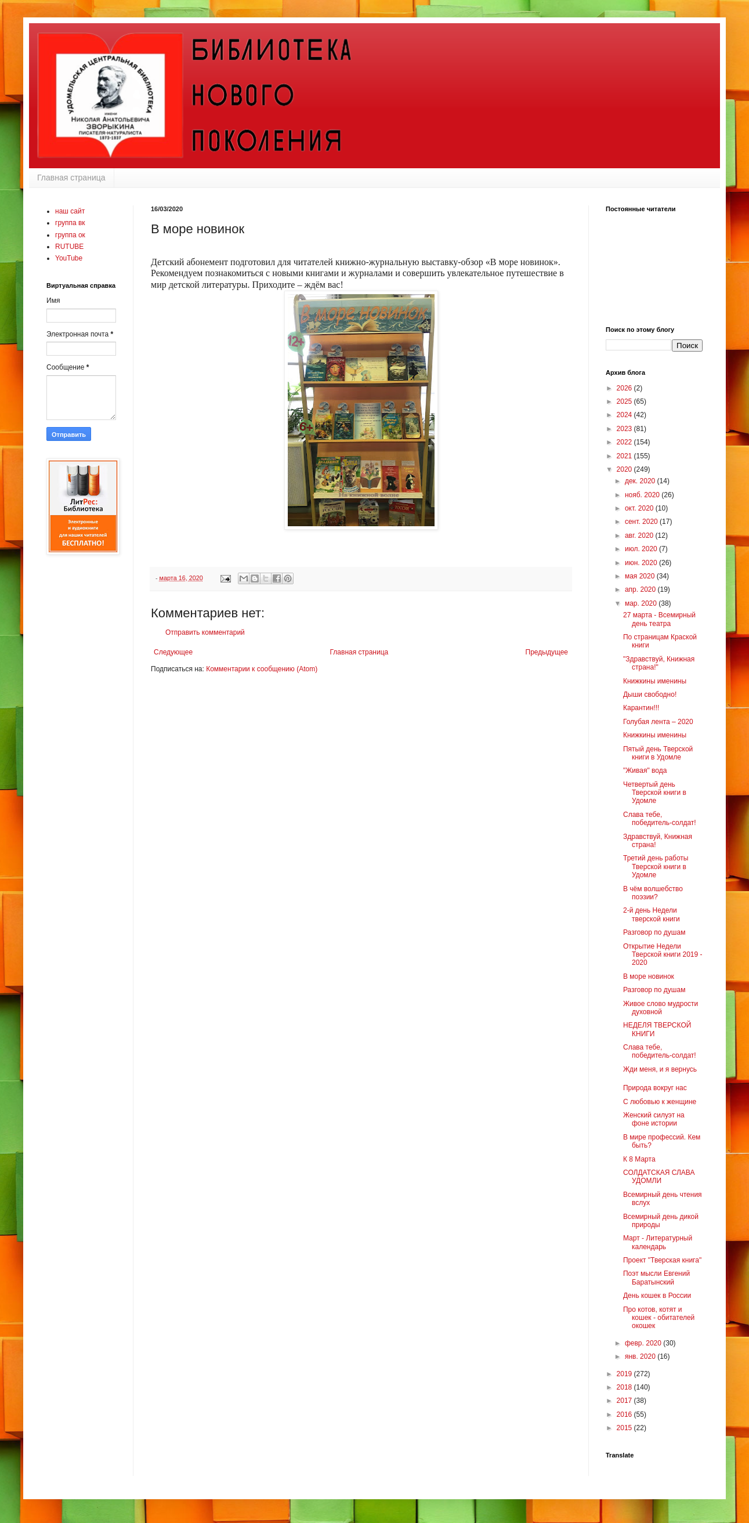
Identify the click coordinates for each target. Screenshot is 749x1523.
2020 (625, 469)
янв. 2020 (641, 1356)
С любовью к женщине (659, 1102)
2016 (625, 1414)
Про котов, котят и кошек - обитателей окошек (658, 1317)
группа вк (70, 223)
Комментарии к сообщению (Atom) (261, 669)
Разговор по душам (654, 932)
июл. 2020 (642, 549)
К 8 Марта (639, 1159)
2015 (625, 1428)
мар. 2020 (641, 603)
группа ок (70, 235)
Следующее (173, 652)
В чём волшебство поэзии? (653, 893)
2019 (625, 1374)
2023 (625, 429)
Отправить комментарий (205, 632)
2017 (625, 1401)
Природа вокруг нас (655, 1088)
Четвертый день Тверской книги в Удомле (654, 792)
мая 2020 (641, 576)
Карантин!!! (641, 708)
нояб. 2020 (643, 495)
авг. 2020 (640, 535)
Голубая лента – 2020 (658, 722)
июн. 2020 (642, 563)
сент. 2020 (642, 522)
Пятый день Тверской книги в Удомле (658, 753)
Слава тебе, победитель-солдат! (659, 819)
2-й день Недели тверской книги (651, 914)
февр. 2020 (644, 1343)
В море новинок (648, 976)
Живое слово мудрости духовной (660, 1008)
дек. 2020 (641, 481)
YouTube (68, 258)
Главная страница (71, 177)
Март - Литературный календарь (657, 1242)
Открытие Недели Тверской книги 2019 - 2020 (663, 954)
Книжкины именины (654, 681)
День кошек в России (657, 1296)
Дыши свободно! (649, 694)
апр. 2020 (641, 589)
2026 (625, 388)
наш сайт (70, 211)
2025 (625, 401)
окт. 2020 (640, 508)
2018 (625, 1387)
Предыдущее (547, 652)
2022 (625, 442)
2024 (625, 415)
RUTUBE (69, 247)
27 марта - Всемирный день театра (659, 619)
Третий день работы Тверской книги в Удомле (655, 866)
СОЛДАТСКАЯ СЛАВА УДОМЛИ (658, 1177)
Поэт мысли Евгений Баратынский (656, 1277)
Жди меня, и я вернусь (660, 1069)
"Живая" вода (645, 770)
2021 (625, 456)
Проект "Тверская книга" (662, 1260)
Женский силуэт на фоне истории (654, 1119)
